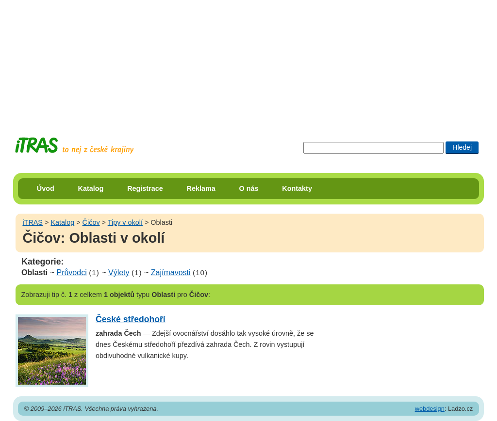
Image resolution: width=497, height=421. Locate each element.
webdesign (430, 408)
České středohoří (131, 319)
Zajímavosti (171, 272)
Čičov (91, 222)
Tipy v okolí (125, 222)
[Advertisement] (248, 60)
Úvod (45, 188)
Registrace (145, 188)
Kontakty (297, 188)
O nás (249, 188)
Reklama (201, 188)
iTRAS (32, 222)
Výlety (119, 272)
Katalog (91, 188)
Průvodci (71, 272)
